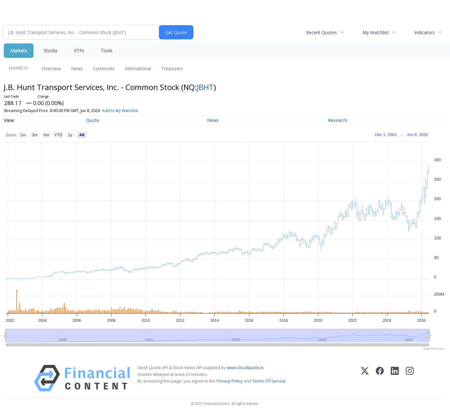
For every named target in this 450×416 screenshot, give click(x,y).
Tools (106, 51)
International (138, 68)
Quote (92, 120)
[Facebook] (379, 378)
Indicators (424, 32)
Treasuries (172, 68)
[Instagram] (409, 378)
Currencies (104, 68)
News (77, 68)
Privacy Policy (230, 381)
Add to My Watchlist (120, 110)
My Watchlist (375, 32)
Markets (18, 51)
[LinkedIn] (394, 378)
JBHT (205, 87)
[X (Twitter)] (364, 378)
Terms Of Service (269, 381)
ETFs (79, 51)
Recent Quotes (321, 32)
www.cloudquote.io (245, 367)
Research (337, 120)
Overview (51, 68)
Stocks (50, 51)
